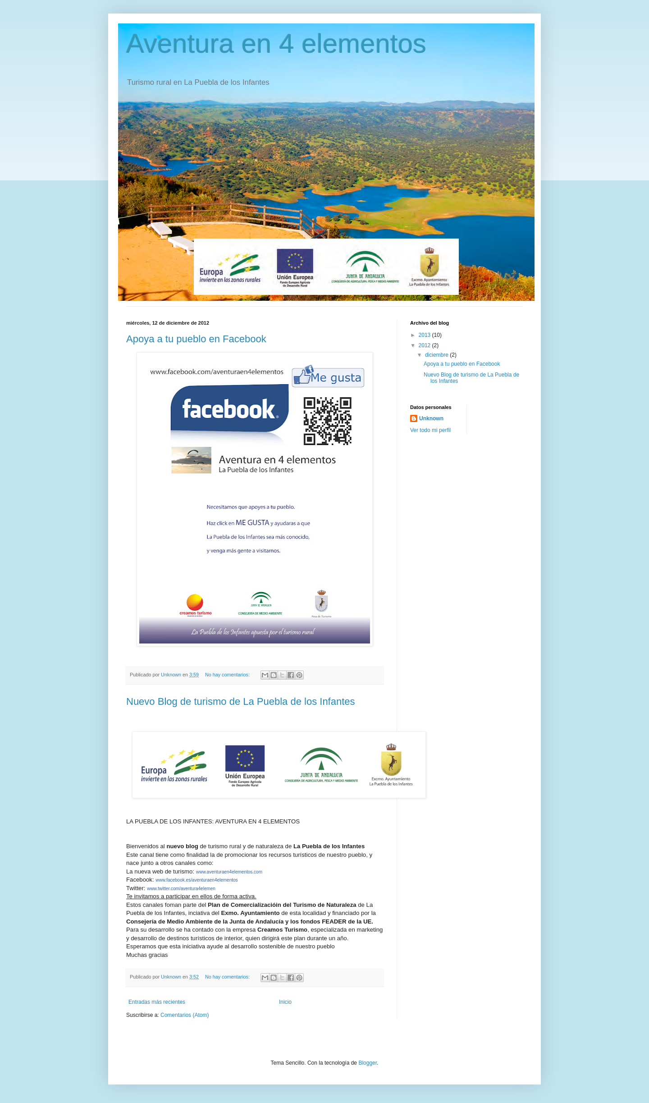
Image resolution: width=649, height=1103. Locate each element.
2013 (425, 335)
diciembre (437, 355)
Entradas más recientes (156, 1002)
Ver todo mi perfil (430, 430)
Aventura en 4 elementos (276, 43)
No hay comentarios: (228, 674)
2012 (425, 345)
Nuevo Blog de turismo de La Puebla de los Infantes (240, 701)
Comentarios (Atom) (184, 1015)
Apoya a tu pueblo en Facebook (196, 339)
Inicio (285, 1002)
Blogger (367, 1063)
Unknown (431, 418)
